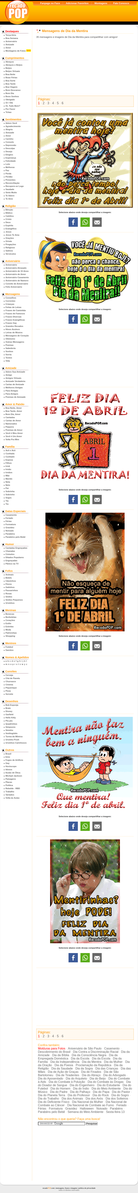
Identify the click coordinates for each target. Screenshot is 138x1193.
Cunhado (10, 457)
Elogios (9, 155)
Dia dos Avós (94, 1098)
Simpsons (10, 727)
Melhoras (10, 167)
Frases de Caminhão (16, 310)
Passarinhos (12, 590)
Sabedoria (11, 348)
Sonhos (9, 351)
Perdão (9, 177)
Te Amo (9, 199)
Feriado (9, 518)
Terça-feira (11, 35)
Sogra (9, 498)
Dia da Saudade (62, 1068)
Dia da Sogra (84, 1068)
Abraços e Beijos (14, 65)
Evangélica (11, 229)
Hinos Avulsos (13, 329)
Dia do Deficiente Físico (53, 1101)
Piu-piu (9, 721)
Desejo (9, 151)
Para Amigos (12, 394)
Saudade (10, 189)
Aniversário (11, 41)
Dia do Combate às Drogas (106, 1081)
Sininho (9, 730)
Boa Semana (12, 38)
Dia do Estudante (108, 1085)
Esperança (11, 158)
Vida (8, 361)
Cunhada (10, 453)
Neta (8, 482)
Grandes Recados (14, 326)
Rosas (9, 593)
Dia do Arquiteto (76, 1078)
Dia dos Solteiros (117, 1098)
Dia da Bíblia (60, 1055)
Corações (10, 620)
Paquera (10, 427)
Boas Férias (11, 77)
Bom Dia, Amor (13, 414)
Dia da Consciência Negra (89, 1055)
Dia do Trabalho (48, 1098)
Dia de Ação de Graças (63, 1071)
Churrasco (11, 681)
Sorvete (9, 694)
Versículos (11, 254)
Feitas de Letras (13, 307)
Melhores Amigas (14, 387)
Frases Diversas (14, 317)
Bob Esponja (12, 705)
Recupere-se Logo (15, 186)
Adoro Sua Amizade (15, 372)
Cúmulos (10, 554)
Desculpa (10, 148)
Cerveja (9, 675)
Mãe (8, 475)
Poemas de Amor (14, 430)
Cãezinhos (11, 581)
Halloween (87, 1108)
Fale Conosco (121, 3)
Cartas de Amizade (15, 384)
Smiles (9, 597)
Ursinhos (10, 603)
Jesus (9, 232)
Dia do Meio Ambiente (106, 1088)
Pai (7, 488)
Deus (8, 222)
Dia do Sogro (120, 1095)
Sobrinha (10, 491)
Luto (8, 164)
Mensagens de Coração (17, 335)
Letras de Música (14, 332)
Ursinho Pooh (12, 740)
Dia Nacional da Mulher (87, 1101)
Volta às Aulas (13, 798)
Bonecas (10, 614)
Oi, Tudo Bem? (13, 106)
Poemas (10, 345)
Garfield (9, 714)
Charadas (10, 551)
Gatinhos (10, 587)
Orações (10, 238)
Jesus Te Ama (12, 235)
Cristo (9, 219)
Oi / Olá (9, 103)
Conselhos (11, 298)
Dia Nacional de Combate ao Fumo (90, 1105)
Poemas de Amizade (16, 397)
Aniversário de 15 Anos (17, 271)
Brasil (8, 754)
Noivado (10, 531)
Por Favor (10, 109)
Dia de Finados (91, 1071)
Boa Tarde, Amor (14, 411)
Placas (9, 782)
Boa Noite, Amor (14, 408)
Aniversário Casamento (17, 277)
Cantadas (10, 417)
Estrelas (10, 626)
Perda (8, 173)
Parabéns (10, 534)
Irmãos (9, 472)
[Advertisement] (85, 67)
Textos (9, 358)
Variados (10, 795)
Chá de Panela (13, 678)
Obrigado (10, 99)
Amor (8, 48)
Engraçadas (11, 560)
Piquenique (11, 688)
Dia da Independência (64, 1061)
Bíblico (9, 213)
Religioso (10, 247)
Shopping (10, 636)
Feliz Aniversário (14, 287)
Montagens (100, 3)
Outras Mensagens (15, 342)
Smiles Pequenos (14, 600)
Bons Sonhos (12, 96)
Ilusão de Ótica (13, 773)
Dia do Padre (58, 1091)
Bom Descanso (13, 90)
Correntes (10, 301)
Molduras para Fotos (51, 1048)
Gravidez (10, 527)
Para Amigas (12, 391)
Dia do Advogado (114, 1075)
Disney (9, 711)
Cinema (9, 684)
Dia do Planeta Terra (51, 1095)
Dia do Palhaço (80, 1091)
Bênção (9, 210)
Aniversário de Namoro (17, 280)
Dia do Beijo (98, 1078)
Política (9, 785)
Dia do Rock (101, 1095)
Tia (7, 501)
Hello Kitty (11, 717)
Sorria (9, 354)
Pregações (11, 244)
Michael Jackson (14, 776)
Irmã (8, 466)
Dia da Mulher (113, 1061)
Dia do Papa (101, 1091)
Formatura (11, 524)
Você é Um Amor (14, 436)
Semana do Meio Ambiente (85, 1111)
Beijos (9, 68)
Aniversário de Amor (16, 274)
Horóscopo (11, 766)
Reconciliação (13, 183)
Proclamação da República (93, 1065)
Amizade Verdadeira (15, 381)
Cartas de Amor (13, 420)
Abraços (10, 62)
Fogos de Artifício (14, 760)
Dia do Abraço (91, 1075)
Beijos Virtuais (13, 71)
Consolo (10, 142)
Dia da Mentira (91, 1061)
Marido (9, 479)
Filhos (9, 463)
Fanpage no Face (50, 3)
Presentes (11, 180)
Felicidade (11, 161)
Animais (10, 575)
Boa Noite (10, 74)
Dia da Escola (80, 1058)
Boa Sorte (10, 81)
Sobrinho (10, 494)
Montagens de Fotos (16, 51)
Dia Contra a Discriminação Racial (95, 1051)
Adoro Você (11, 123)
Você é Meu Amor (14, 433)
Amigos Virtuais (13, 378)
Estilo (8, 623)
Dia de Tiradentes (67, 1075)
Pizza (8, 691)
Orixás (9, 241)
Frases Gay (11, 323)
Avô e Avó (10, 450)
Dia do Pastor (121, 1091)
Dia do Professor (79, 1095)
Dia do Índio (81, 1088)
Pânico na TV (12, 564)
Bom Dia (10, 93)
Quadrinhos (11, 724)
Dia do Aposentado (50, 1078)
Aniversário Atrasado (16, 268)
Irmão (8, 469)
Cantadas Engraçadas (16, 548)
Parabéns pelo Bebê (16, 537)
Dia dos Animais (72, 1098)
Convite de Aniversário (17, 284)
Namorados (11, 424)
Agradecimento (13, 126)
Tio (7, 504)
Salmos (9, 251)
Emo (8, 757)
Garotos (10, 650)
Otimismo (10, 339)
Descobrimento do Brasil (54, 1051)
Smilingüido (12, 733)
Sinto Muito (11, 192)
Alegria (9, 129)
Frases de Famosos (15, 313)
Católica (10, 216)
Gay (7, 763)
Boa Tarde (11, 84)
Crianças (10, 304)
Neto (8, 485)
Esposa (9, 460)
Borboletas (11, 617)
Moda (8, 630)
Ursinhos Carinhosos (16, 743)
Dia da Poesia (64, 1065)
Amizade (10, 44)
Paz (7, 170)
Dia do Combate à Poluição (67, 1081)
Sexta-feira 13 (115, 1111)
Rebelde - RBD (13, 788)
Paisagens (11, 779)
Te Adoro (10, 196)
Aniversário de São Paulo (85, 1048)
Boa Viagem (12, 87)
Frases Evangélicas (15, 320)
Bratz (8, 708)
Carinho (9, 139)
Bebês (9, 578)
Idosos (9, 769)
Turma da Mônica (14, 736)
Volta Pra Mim (12, 439)
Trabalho (10, 791)
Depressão (11, 145)
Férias (9, 521)
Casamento (11, 515)
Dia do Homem (60, 1088)
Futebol (9, 647)
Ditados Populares (15, 557)
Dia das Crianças (106, 1068)
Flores (9, 584)
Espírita (9, 225)
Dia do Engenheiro (82, 1085)
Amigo (9, 375)
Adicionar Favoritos (77, 3)
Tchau (9, 112)
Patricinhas (11, 633)
